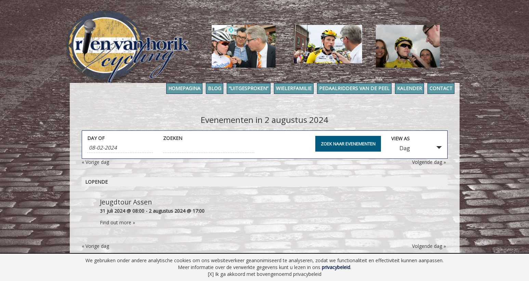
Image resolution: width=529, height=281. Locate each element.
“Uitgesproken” (248, 88)
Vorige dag (95, 162)
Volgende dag (429, 162)
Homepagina (184, 88)
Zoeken (172, 138)
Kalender (409, 88)
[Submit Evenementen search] (348, 144)
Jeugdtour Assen (126, 202)
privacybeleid (336, 267)
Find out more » (117, 222)
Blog (214, 88)
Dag (400, 148)
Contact (440, 88)
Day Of (96, 138)
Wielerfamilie (294, 88)
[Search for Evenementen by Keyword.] (208, 147)
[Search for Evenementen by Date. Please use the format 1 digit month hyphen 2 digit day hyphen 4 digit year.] (120, 147)
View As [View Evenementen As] (400, 138)
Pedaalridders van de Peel (354, 88)
